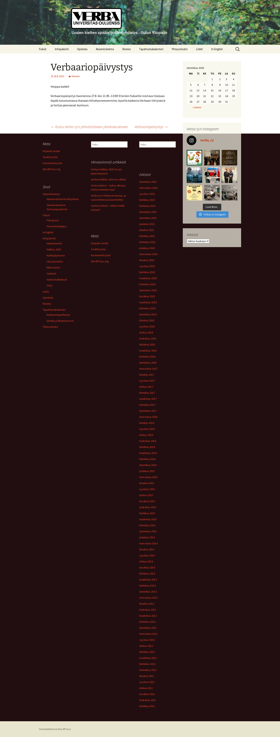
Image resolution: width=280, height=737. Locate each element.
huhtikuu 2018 (147, 344)
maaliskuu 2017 (148, 398)
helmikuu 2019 (147, 308)
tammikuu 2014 (148, 591)
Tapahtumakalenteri (151, 49)
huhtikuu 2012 (147, 652)
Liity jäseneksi (55, 261)
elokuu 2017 (146, 386)
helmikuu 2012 (147, 664)
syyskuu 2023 (147, 194)
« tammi (196, 107)
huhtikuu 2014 (147, 573)
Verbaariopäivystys (151, 126)
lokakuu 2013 (146, 603)
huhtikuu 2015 (147, 513)
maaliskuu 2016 (148, 453)
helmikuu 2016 (147, 459)
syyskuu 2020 (147, 266)
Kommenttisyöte (52, 163)
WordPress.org (51, 169)
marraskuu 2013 (148, 597)
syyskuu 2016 (147, 429)
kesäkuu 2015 (147, 501)
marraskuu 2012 (148, 634)
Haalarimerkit (54, 243)
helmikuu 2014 (147, 585)
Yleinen (75, 76)
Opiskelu (82, 49)
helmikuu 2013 (147, 621)
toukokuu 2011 (147, 700)
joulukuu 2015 (147, 471)
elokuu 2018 (146, 332)
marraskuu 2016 (148, 417)
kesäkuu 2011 (147, 694)
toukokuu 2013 (147, 609)
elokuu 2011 (146, 688)
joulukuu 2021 (147, 224)
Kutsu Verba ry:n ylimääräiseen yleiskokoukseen (89, 126)
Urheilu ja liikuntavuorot (60, 321)
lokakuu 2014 (146, 549)
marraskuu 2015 (148, 477)
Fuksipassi (53, 220)
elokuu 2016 (146, 435)
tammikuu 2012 (148, 670)
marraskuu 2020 (148, 254)
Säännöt (51, 273)
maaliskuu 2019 (148, 302)
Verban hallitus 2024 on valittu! (108, 179)
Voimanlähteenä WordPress (55, 729)
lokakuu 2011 (146, 676)
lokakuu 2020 (146, 260)
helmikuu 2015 (147, 525)
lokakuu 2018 (146, 320)
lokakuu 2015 (146, 483)
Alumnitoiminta (105, 49)
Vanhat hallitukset (57, 279)
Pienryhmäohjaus (56, 226)
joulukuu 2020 (147, 248)
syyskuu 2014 (147, 555)
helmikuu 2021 (147, 242)
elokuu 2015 (146, 495)
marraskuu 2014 (148, 543)
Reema (126, 49)
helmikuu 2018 (147, 356)
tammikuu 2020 (148, 290)
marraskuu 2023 (148, 188)
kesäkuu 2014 (147, 567)
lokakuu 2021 (146, 230)
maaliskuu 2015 (148, 519)
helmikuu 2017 (147, 405)
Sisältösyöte (50, 157)
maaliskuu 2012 (148, 658)
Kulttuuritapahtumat (58, 314)
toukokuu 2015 (147, 507)
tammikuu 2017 (148, 411)
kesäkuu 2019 (147, 296)
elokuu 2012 (146, 646)
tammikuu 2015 (148, 531)
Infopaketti (62, 49)
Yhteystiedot (180, 49)
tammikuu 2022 (148, 218)
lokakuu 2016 (146, 423)
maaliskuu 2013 (148, 615)
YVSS (49, 285)
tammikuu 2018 (148, 362)
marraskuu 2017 (148, 368)
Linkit (199, 49)
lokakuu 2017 (146, 374)
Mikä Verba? (53, 267)
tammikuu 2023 (148, 212)
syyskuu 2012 (147, 640)
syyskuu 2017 (147, 380)
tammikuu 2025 (148, 182)
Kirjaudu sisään (51, 151)
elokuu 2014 (146, 561)
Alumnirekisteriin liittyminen (63, 199)
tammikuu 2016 (148, 465)
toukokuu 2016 (147, 441)
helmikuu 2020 (147, 284)
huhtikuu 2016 (147, 447)
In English (217, 49)
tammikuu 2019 (148, 314)
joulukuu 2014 (147, 537)
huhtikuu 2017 (147, 392)
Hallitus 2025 (54, 249)
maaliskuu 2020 (148, 278)
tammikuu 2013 (148, 627)
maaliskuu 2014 (148, 579)
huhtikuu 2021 (147, 236)
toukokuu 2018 (147, 338)
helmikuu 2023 (147, 206)
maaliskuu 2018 (148, 350)
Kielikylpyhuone (56, 255)
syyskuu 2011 (147, 682)
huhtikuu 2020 (147, 272)
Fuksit (42, 49)
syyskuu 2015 (147, 489)
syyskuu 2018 (147, 326)
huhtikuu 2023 (147, 200)
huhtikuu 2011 (147, 706)
